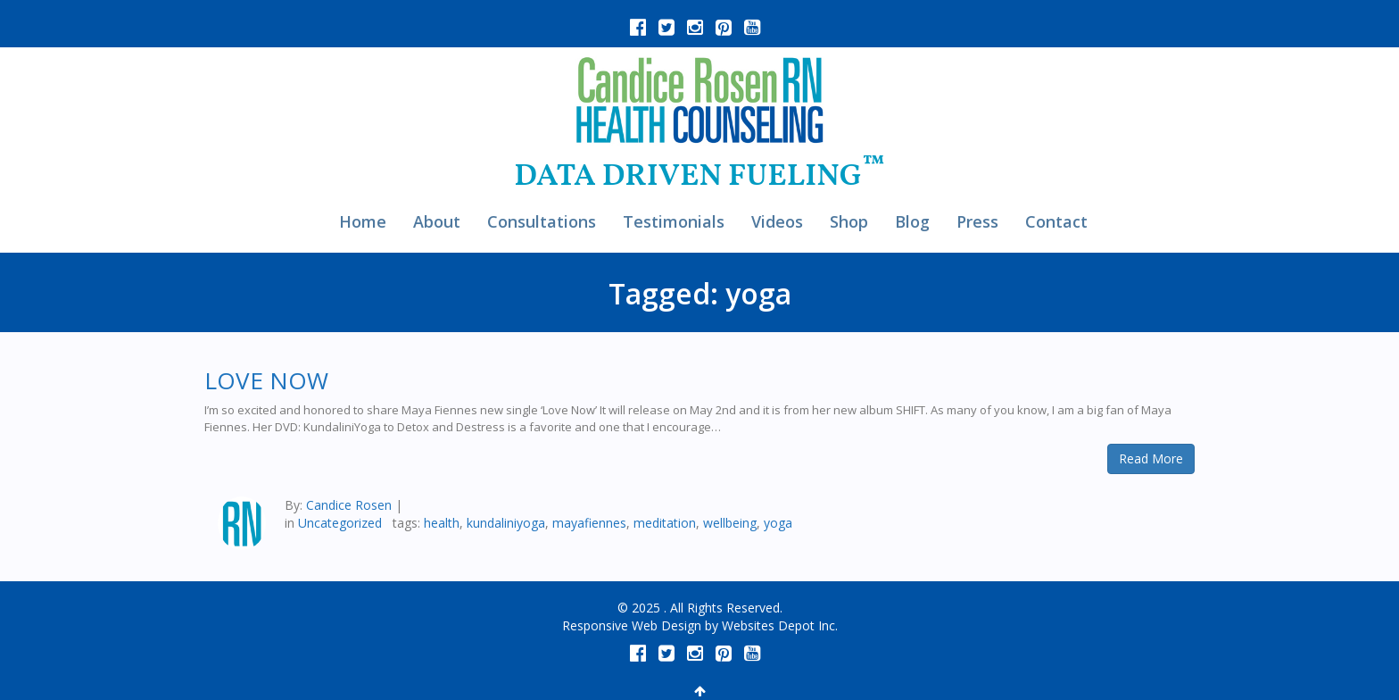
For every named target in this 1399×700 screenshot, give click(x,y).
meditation (664, 522)
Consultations (541, 221)
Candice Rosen (349, 504)
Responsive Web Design (631, 625)
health (441, 522)
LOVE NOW (266, 380)
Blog (912, 221)
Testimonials (673, 221)
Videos (777, 221)
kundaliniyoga (506, 522)
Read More (1151, 458)
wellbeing (730, 522)
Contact (1056, 221)
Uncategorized (340, 522)
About (436, 221)
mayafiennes (589, 522)
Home (362, 221)
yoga (778, 522)
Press (977, 221)
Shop (849, 221)
